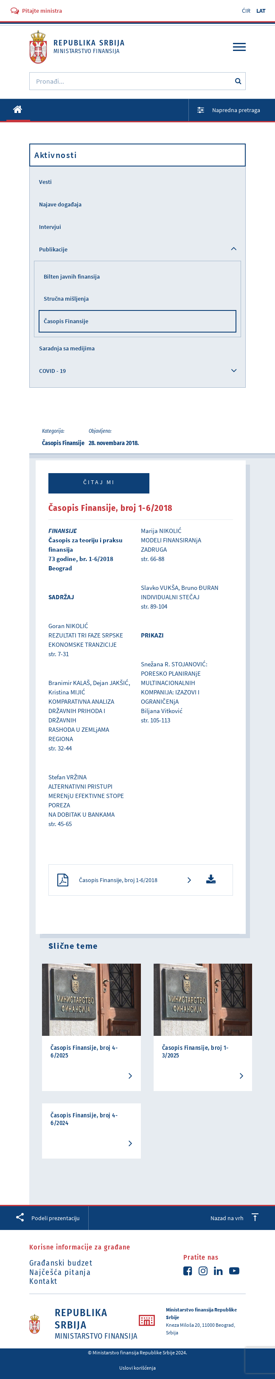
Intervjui (50, 227)
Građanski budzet (61, 1263)
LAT (261, 10)
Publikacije (53, 249)
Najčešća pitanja (60, 1272)
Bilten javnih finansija (72, 276)
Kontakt (43, 1281)
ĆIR (246, 10)
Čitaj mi (99, 482)
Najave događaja (60, 204)
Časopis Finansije (66, 321)
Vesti (45, 182)
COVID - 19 (52, 371)
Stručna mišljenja (66, 298)
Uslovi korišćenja (137, 1368)
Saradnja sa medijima (67, 348)
